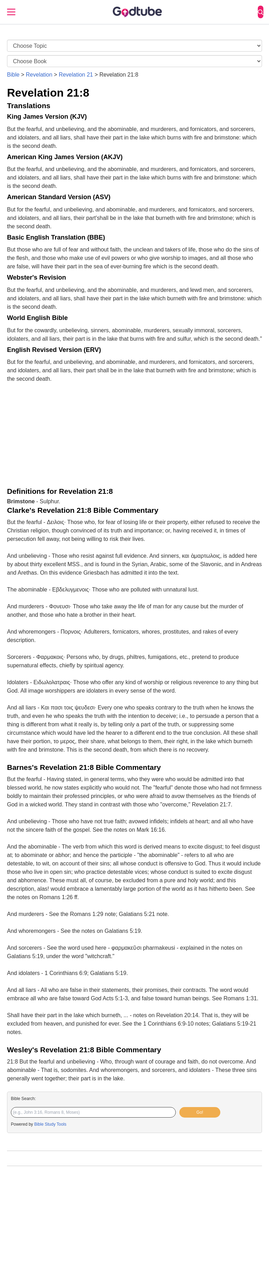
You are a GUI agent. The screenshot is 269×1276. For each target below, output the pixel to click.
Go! (199, 1112)
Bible (13, 75)
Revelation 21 (76, 75)
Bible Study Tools (50, 1124)
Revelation (39, 75)
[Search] (260, 12)
